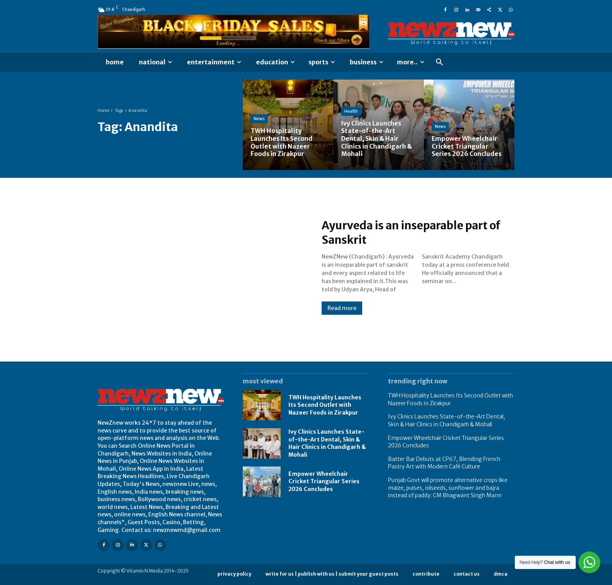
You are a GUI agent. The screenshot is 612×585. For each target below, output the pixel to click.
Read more (341, 308)
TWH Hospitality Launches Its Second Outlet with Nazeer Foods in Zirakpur (324, 405)
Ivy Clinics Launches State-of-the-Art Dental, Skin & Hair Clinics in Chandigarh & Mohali (327, 443)
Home (103, 110)
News (259, 119)
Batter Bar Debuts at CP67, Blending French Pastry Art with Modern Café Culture (444, 463)
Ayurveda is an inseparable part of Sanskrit (417, 232)
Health (351, 112)
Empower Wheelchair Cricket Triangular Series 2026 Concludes (323, 481)
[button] (439, 62)
